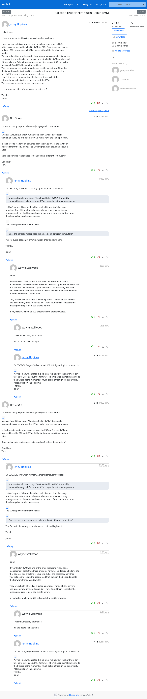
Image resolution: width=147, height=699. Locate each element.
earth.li (6, 4)
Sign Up (101, 4)
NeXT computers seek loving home (18, 15)
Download (119, 36)
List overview (118, 30)
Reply (5, 106)
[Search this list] (125, 4)
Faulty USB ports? (137, 15)
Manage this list (70, 4)
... (3, 131)
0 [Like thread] (93, 103)
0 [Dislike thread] (98, 103)
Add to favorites (121, 50)
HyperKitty (74, 695)
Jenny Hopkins (18, 24)
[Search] (143, 4)
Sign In (87, 4)
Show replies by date (99, 110)
